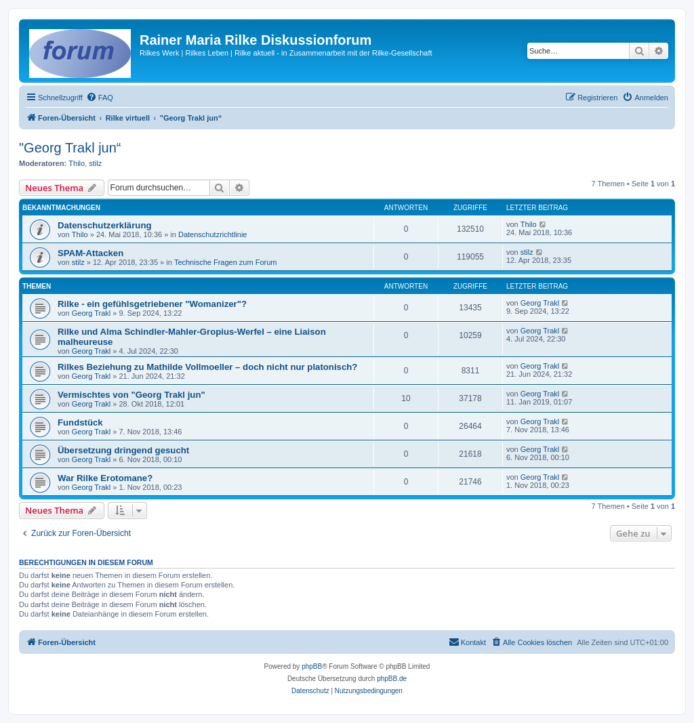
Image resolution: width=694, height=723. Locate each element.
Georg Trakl (91, 313)
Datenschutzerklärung (105, 225)
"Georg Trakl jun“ (70, 147)
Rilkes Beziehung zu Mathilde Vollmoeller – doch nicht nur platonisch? (207, 367)
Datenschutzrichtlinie (212, 234)
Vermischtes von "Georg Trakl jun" (131, 395)
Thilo (76, 163)
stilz (95, 163)
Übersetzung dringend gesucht (123, 450)
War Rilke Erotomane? (105, 478)
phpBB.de (392, 678)
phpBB (312, 666)
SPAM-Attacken (90, 253)
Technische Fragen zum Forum (225, 262)
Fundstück (80, 422)
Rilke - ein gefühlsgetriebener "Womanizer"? (152, 304)
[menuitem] (99, 97)
